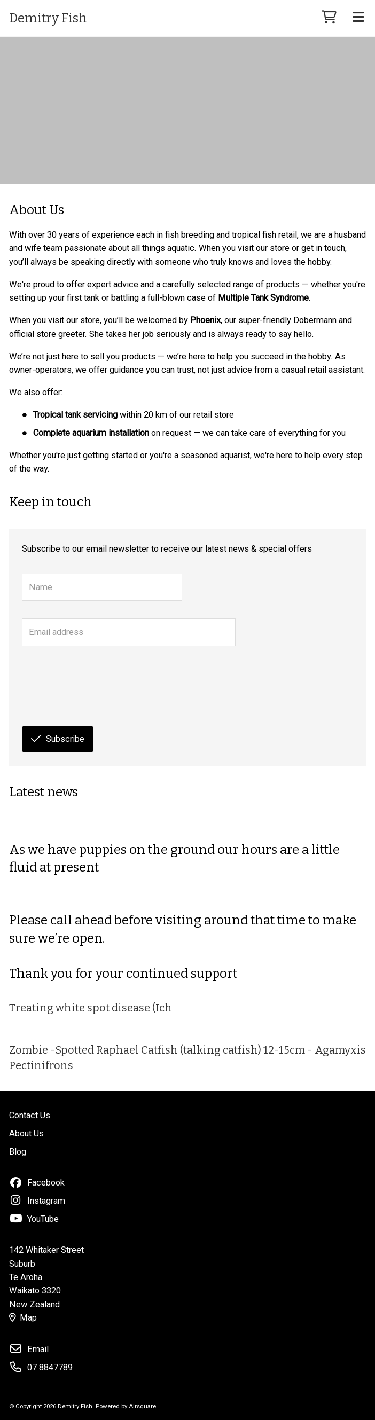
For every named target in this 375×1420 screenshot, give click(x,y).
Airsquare (142, 1406)
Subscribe (57, 739)
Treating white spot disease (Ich (90, 1007)
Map (23, 1318)
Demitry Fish (48, 18)
